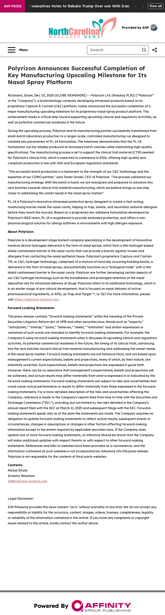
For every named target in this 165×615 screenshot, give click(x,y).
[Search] (113, 49)
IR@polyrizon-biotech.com (27, 481)
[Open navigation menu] (18, 50)
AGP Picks (12, 6)
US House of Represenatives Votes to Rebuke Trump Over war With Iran (68, 6)
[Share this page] (154, 50)
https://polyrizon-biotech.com (36, 299)
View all (156, 6)
